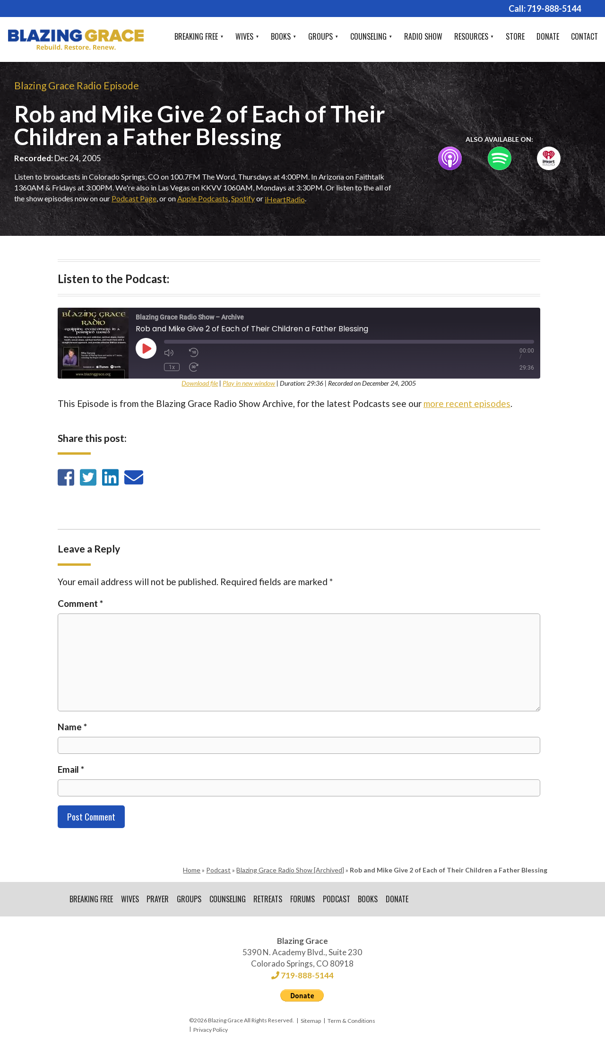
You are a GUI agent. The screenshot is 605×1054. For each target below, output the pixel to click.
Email (71, 769)
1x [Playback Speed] (172, 366)
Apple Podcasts (202, 198)
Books (281, 36)
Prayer (159, 900)
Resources (471, 36)
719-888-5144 (554, 8)
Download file (200, 383)
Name (72, 726)
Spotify (243, 198)
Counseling (368, 36)
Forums (306, 900)
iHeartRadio (285, 199)
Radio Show (423, 36)
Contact (584, 36)
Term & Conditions (351, 1022)
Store (515, 36)
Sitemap (311, 1022)
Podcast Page (134, 198)
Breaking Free (196, 36)
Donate (547, 36)
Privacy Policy (210, 1031)
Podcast (218, 870)
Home (191, 870)
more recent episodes (467, 403)
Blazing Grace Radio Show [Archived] (290, 870)
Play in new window (249, 383)
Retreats (271, 900)
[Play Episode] (146, 348)
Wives (244, 36)
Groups (320, 36)
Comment (80, 603)
